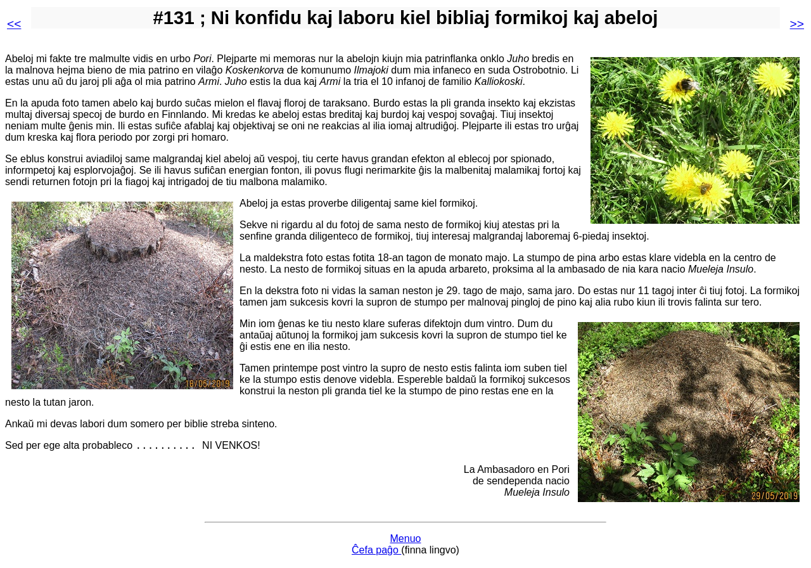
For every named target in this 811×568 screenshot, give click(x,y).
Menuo (405, 540)
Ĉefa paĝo (376, 551)
